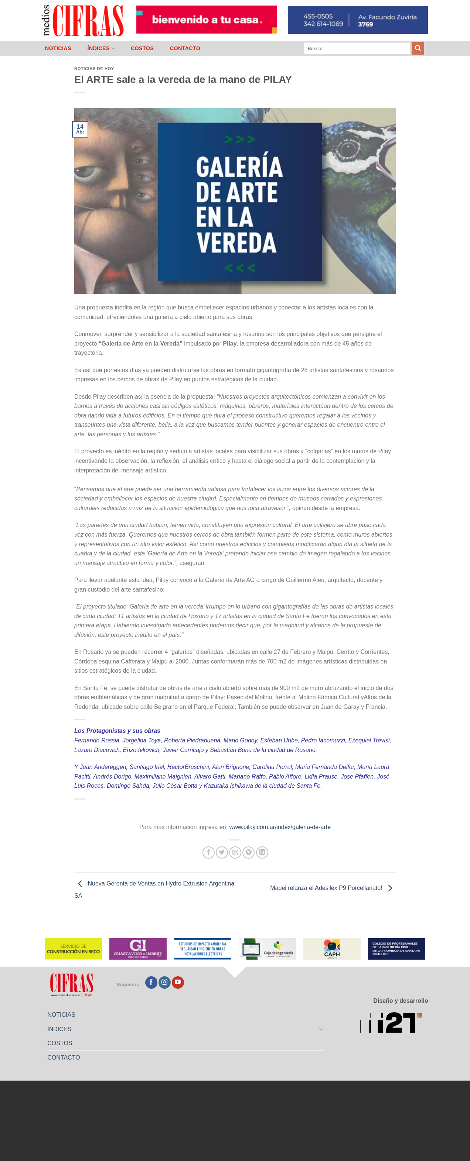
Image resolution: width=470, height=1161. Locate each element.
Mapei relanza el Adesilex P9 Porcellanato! (333, 888)
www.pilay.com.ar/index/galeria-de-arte (280, 827)
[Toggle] (321, 1029)
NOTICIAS (58, 48)
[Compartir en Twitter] (222, 852)
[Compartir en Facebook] (208, 852)
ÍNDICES (101, 48)
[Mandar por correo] (235, 852)
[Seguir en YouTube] (178, 982)
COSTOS (142, 48)
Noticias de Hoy (94, 68)
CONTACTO (185, 48)
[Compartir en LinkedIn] (262, 852)
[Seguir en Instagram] (165, 982)
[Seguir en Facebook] (151, 982)
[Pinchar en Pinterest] (248, 852)
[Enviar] (418, 48)
